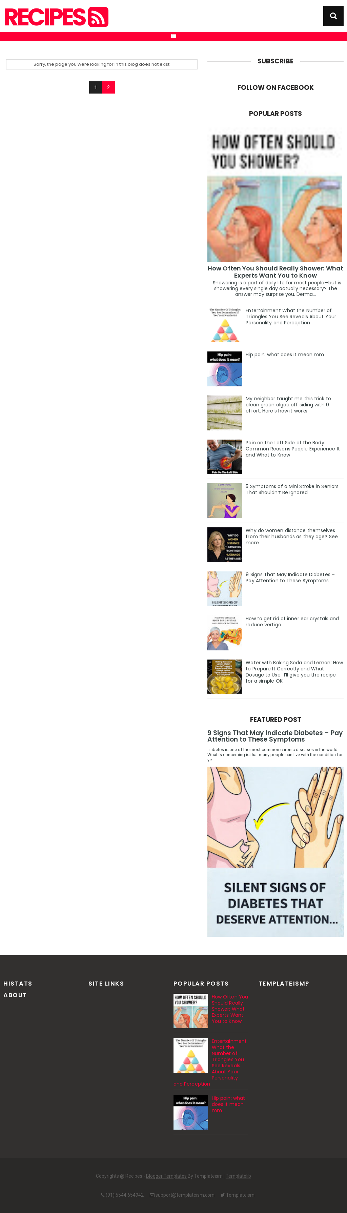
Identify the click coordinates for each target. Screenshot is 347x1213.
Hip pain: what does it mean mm (285, 354)
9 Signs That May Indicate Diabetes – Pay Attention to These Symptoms (290, 577)
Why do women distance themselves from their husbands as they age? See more (292, 536)
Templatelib (238, 1176)
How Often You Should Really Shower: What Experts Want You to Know (275, 272)
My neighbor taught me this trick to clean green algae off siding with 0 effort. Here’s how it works (288, 404)
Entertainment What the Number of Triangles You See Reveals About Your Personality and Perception (291, 316)
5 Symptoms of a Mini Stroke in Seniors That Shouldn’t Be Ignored (292, 489)
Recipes (55, 17)
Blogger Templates (166, 1176)
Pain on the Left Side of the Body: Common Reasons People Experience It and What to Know (293, 448)
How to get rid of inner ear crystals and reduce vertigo (292, 621)
